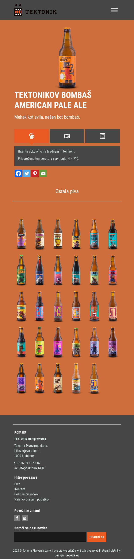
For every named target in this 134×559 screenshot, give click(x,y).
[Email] (43, 173)
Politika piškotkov (26, 494)
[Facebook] (18, 173)
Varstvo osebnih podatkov (32, 499)
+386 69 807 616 (28, 463)
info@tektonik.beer (31, 468)
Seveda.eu (72, 555)
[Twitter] (26, 173)
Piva (17, 484)
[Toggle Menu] (114, 10)
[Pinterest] (35, 173)
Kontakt (19, 489)
